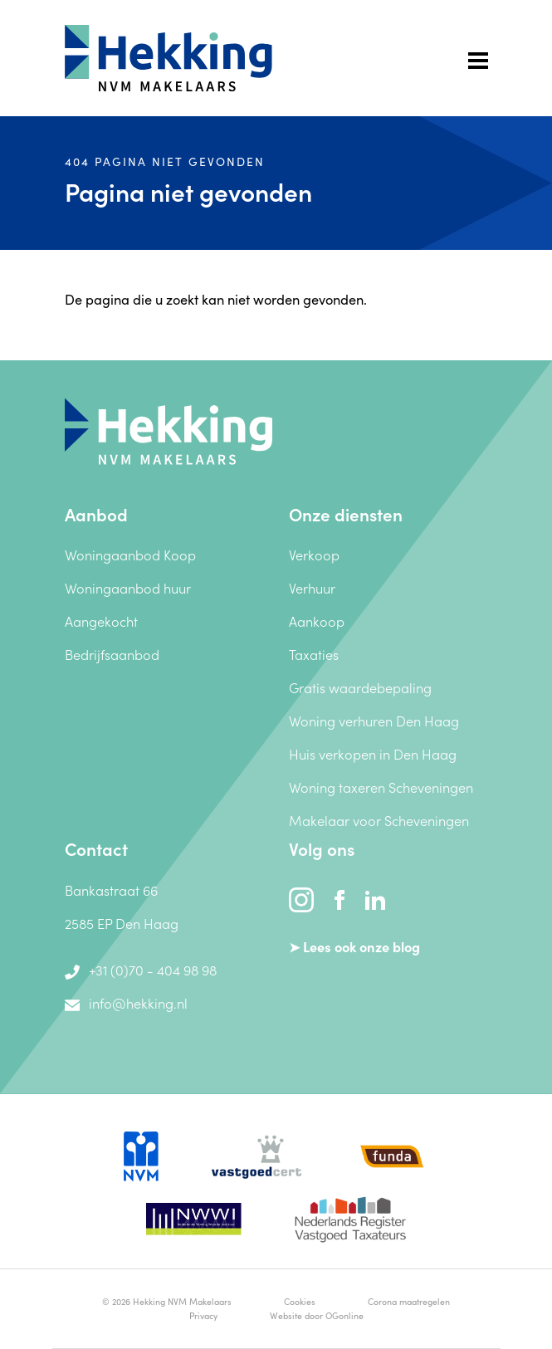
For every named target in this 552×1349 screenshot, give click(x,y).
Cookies (299, 1301)
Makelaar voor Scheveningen (379, 819)
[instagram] (303, 897)
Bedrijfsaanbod (112, 653)
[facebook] (341, 897)
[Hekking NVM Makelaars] (168, 428)
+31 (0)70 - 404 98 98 (141, 969)
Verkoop (314, 554)
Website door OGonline (317, 1315)
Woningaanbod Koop (130, 554)
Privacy (203, 1315)
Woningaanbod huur (128, 587)
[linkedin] (375, 897)
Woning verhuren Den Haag (374, 720)
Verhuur (312, 587)
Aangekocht (101, 620)
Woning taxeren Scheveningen (381, 786)
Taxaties (314, 653)
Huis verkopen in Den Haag (373, 753)
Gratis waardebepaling (360, 686)
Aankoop (316, 620)
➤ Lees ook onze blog (354, 946)
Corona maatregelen (409, 1301)
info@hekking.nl (126, 1002)
